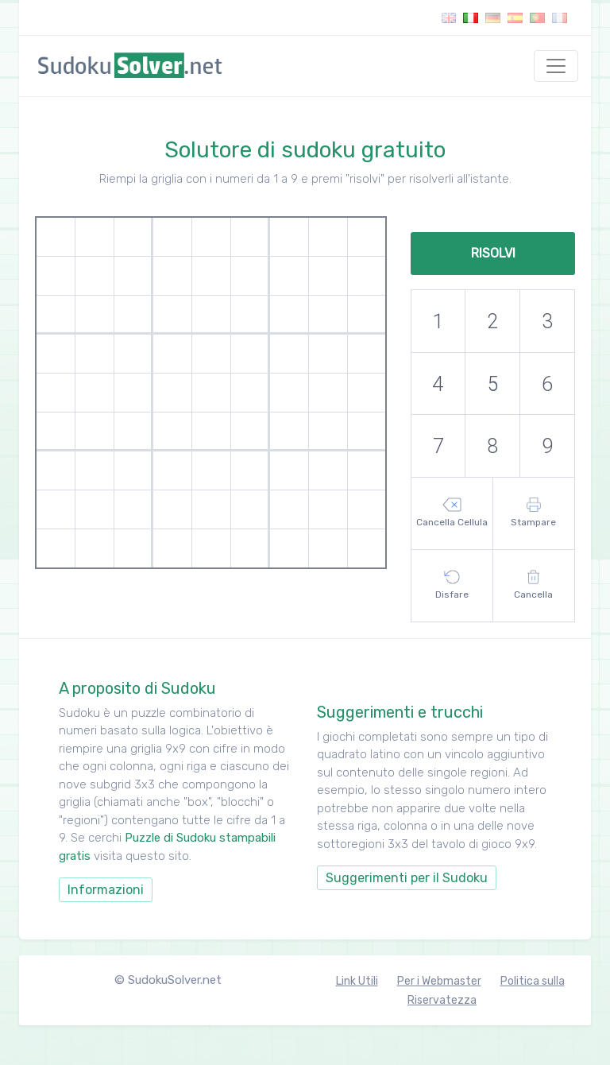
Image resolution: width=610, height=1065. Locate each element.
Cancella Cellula (452, 513)
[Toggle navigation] (556, 66)
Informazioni (106, 889)
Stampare (533, 513)
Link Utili (357, 981)
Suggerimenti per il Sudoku (407, 877)
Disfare (452, 585)
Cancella (533, 585)
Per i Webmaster (439, 981)
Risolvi (493, 253)
